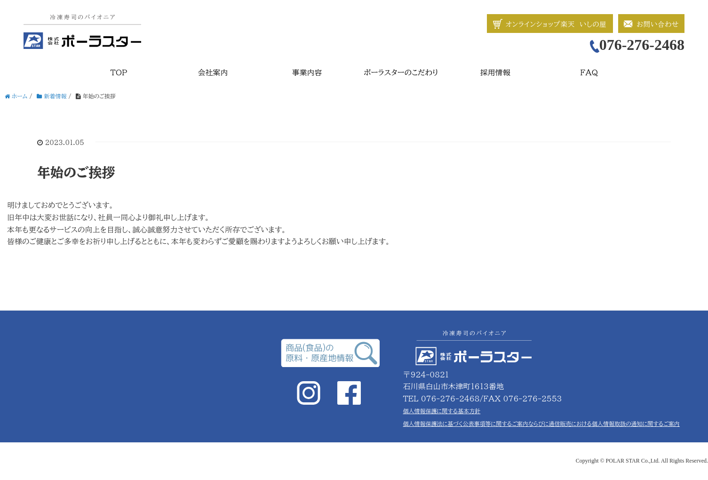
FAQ (589, 72)
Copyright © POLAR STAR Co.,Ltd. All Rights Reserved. (642, 460)
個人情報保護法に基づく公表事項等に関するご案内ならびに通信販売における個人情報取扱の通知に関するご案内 (541, 423)
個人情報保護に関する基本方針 (442, 411)
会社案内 (213, 72)
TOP (119, 72)
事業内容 (307, 72)
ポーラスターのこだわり (401, 72)
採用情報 (495, 72)
